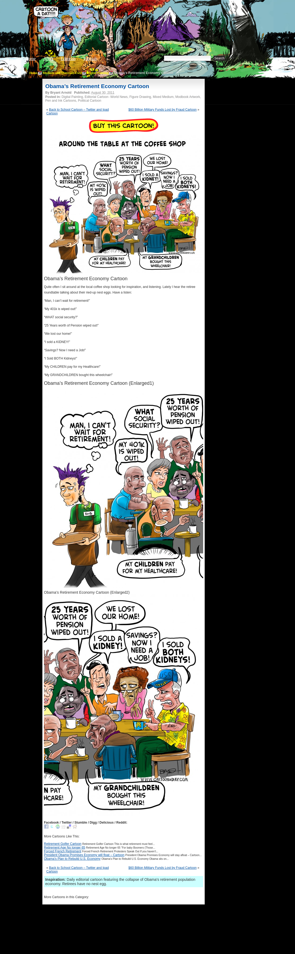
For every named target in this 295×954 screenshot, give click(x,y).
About (48, 58)
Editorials (68, 58)
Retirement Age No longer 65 (64, 847)
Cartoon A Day (114, 17)
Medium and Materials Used (62, 73)
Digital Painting (98, 73)
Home (31, 58)
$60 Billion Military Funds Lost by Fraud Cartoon (162, 109)
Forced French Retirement (62, 851)
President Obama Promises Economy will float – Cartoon (84, 855)
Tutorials (90, 58)
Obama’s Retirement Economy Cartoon (97, 86)
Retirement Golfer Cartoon (62, 844)
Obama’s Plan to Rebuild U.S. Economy (72, 859)
